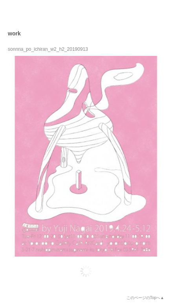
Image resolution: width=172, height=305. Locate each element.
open (158, 13)
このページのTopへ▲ (145, 298)
